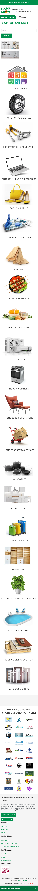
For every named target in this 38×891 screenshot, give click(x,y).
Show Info (4, 854)
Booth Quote (7, 17)
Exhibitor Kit (5, 840)
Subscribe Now (9, 815)
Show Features (6, 860)
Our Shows (4, 829)
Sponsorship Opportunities (10, 846)
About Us (4, 826)
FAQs (3, 857)
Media (3, 832)
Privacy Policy (22, 880)
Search (6, 36)
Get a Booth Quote (19, 2)
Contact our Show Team (9, 843)
